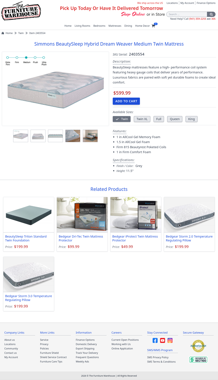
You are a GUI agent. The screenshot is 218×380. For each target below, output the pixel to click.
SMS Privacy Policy (157, 357)
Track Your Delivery (87, 353)
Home (68, 25)
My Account (187, 3)
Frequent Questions (87, 357)
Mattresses (115, 25)
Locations (172, 3)
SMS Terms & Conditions (161, 361)
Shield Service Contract (53, 357)
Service (44, 340)
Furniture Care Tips (51, 361)
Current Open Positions (125, 340)
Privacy (44, 344)
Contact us (10, 353)
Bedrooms (99, 25)
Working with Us (121, 344)
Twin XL (142, 119)
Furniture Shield (49, 353)
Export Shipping (85, 348)
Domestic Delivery (86, 344)
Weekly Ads (82, 361)
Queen (175, 119)
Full (158, 119)
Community (11, 348)
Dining (128, 25)
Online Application (122, 348)
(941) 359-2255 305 (202, 18)
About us (9, 340)
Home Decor (142, 25)
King (191, 119)
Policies (44, 348)
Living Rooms (82, 25)
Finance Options (206, 3)
